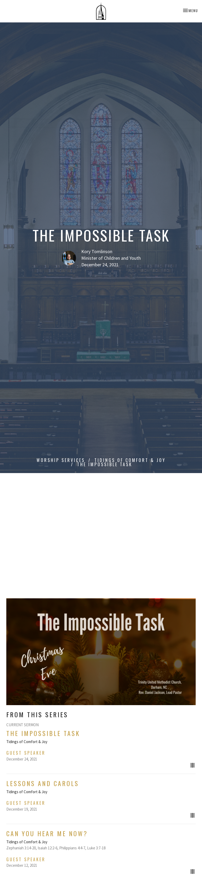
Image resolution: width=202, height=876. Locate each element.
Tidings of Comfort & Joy (130, 460)
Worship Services (61, 460)
